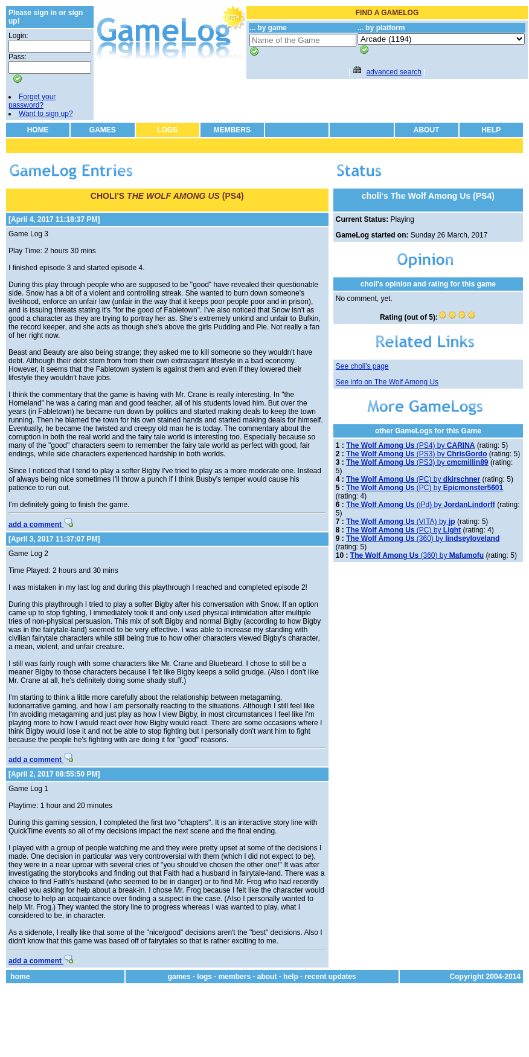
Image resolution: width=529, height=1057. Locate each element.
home (20, 976)
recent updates (330, 976)
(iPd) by (420, 504)
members (235, 976)
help (290, 976)
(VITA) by (400, 521)
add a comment (40, 524)
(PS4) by (410, 445)
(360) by (422, 538)
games (179, 976)
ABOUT (427, 130)
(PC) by (413, 479)
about (267, 976)
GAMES (102, 130)
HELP (491, 130)
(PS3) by (416, 454)
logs (204, 976)
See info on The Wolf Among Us (387, 382)
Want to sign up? (46, 113)
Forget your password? (32, 100)
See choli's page (362, 366)
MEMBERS (232, 130)
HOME (38, 130)
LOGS (167, 130)
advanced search (394, 72)
